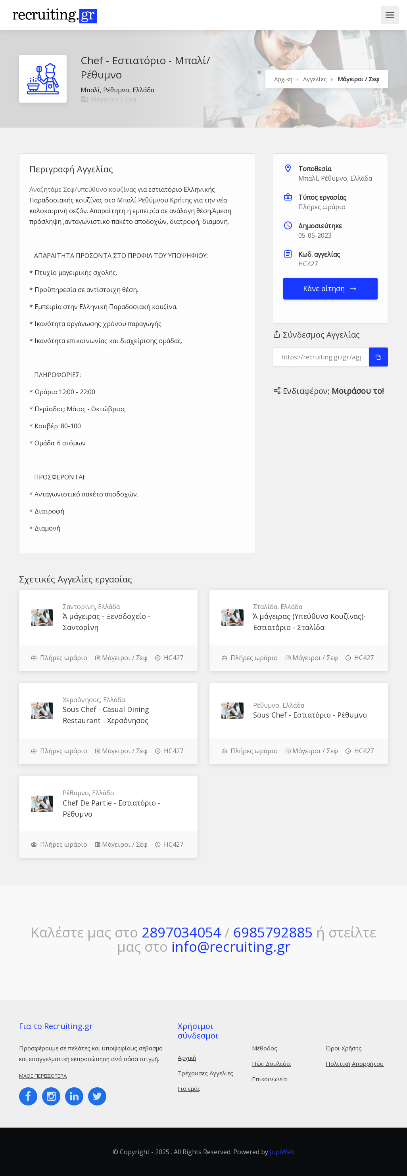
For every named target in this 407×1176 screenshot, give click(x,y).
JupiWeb (282, 1151)
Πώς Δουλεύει (271, 1063)
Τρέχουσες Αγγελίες (205, 1073)
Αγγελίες (315, 79)
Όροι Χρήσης (344, 1048)
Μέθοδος (264, 1048)
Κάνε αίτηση (330, 288)
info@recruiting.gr (230, 946)
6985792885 (273, 932)
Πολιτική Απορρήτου (355, 1063)
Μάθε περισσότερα (43, 1075)
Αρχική (283, 79)
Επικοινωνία (269, 1079)
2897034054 (181, 932)
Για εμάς (189, 1088)
